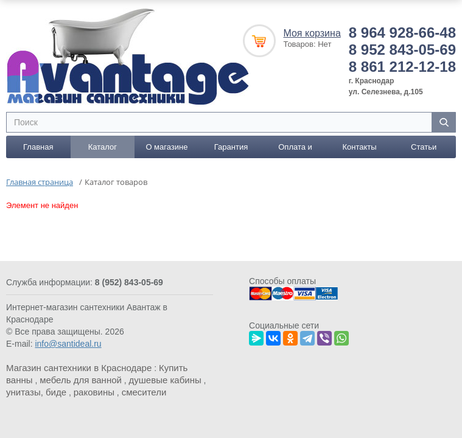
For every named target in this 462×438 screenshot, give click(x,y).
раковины (94, 392)
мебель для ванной (81, 380)
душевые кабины (165, 380)
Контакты (360, 146)
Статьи (423, 146)
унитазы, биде (36, 392)
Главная (38, 146)
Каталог (102, 146)
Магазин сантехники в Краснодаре (79, 368)
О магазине (166, 146)
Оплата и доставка (295, 150)
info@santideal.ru (68, 344)
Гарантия (231, 146)
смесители (144, 392)
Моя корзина (311, 33)
